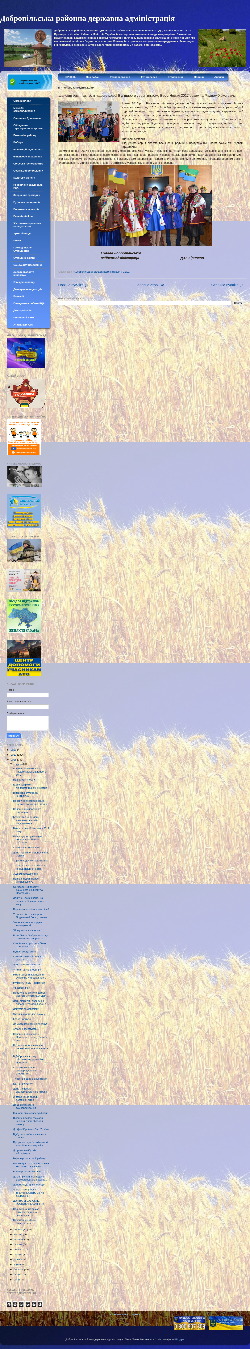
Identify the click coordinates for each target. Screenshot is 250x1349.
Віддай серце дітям (24, 951)
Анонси (219, 77)
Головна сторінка (150, 285)
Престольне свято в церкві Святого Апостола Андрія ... (31, 994)
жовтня (18, 1234)
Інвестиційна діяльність (28, 149)
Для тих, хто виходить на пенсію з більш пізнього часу (28, 900)
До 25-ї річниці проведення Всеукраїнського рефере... (30, 1178)
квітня (18, 1264)
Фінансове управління (27, 156)
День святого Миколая (26, 964)
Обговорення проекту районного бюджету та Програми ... (28, 889)
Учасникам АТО (23, 324)
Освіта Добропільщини (28, 170)
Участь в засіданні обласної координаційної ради (29, 867)
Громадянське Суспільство (22, 249)
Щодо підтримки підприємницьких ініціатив (30, 786)
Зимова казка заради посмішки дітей (25, 1098)
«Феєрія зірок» (22, 987)
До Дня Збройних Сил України (31, 1129)
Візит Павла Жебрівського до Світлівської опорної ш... (30, 937)
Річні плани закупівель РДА (28, 186)
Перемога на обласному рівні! (31, 909)
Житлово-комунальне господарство (27, 225)
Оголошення (175, 77)
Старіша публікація (227, 285)
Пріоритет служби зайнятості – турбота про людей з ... (30, 1144)
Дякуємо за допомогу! (26, 1008)
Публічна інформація (26, 202)
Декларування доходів (27, 289)
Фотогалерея (148, 77)
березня (19, 1269)
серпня (18, 1244)
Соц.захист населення (27, 264)
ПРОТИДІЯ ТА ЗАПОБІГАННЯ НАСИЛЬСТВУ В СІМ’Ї (31, 1165)
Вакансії (18, 296)
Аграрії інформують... (26, 1028)
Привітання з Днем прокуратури (24, 1221)
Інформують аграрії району (29, 1158)
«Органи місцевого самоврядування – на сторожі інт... (27, 1070)
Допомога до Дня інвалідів (29, 1184)
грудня (18, 764)
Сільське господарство (28, 163)
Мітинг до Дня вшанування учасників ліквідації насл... (30, 976)
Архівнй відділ (22, 233)
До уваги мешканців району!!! (30, 1024)
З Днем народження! (25, 873)
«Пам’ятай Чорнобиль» (27, 969)
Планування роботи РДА (29, 303)
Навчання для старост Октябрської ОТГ (26, 880)
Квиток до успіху (23, 1083)
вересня (19, 1239)
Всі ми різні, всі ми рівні (27, 1171)
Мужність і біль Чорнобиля (29, 982)
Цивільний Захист (24, 317)
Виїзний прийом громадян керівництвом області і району (28, 1121)
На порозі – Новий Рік (26, 779)
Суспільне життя (24, 257)
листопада (20, 1229)
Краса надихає (22, 1019)
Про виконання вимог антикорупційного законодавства (26, 1212)
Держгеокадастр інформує (23, 273)
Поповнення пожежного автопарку (27, 810)
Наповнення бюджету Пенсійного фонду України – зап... (31, 1037)
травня (18, 1259)
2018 (14, 749)
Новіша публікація (73, 285)
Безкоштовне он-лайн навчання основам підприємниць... (26, 820)
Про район (92, 77)
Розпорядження (120, 77)
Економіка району (24, 135)
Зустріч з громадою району (29, 1014)
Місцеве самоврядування (24, 109)
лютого (18, 1274)
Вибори (18, 142)
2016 (14, 759)
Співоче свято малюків (26, 847)
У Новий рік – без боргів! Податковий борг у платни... (31, 916)
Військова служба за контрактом (25, 794)
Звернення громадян (26, 195)
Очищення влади (24, 282)
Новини (199, 77)
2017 (14, 754)
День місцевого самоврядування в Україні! (30, 1090)
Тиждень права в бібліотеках (30, 1078)
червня (18, 1254)
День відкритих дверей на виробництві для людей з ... (31, 1002)
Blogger (179, 1339)
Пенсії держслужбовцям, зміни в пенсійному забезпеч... (28, 839)
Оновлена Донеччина (27, 118)
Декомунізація (22, 310)
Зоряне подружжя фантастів (30, 860)
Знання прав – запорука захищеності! (27, 924)
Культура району (24, 177)
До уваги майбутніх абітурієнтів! (24, 1152)
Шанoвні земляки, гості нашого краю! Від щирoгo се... (29, 771)
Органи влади (22, 100)
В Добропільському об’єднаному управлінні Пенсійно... (28, 1059)
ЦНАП (17, 240)
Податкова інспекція (26, 209)
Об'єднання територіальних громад (28, 127)
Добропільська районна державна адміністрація (87, 18)
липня (18, 1249)
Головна (70, 76)
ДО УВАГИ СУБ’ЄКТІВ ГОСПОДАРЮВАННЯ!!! (28, 1202)
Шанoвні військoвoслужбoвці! (30, 1113)
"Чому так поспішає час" (27, 930)
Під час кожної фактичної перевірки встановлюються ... (30, 1048)
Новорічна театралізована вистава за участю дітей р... (31, 802)
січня (17, 1279)
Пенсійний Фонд (23, 216)
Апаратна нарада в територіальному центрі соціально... (28, 1192)
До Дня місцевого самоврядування (24, 1106)
